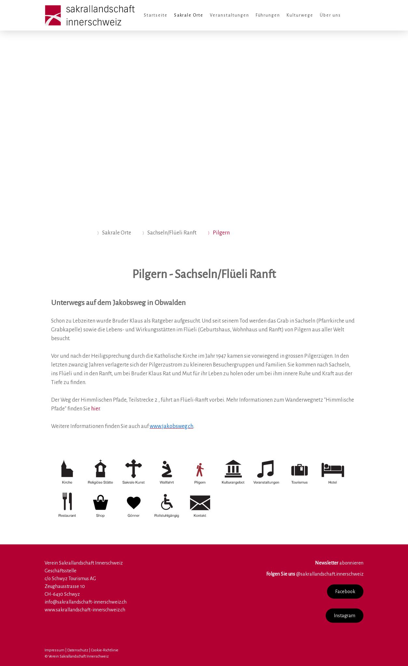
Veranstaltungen (229, 15)
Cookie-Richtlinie (104, 650)
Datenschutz (77, 650)
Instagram (344, 615)
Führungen (268, 15)
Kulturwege (300, 15)
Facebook (345, 591)
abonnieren (339, 563)
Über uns (330, 15)
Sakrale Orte (189, 15)
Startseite (156, 15)
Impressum (54, 650)
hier (95, 409)
